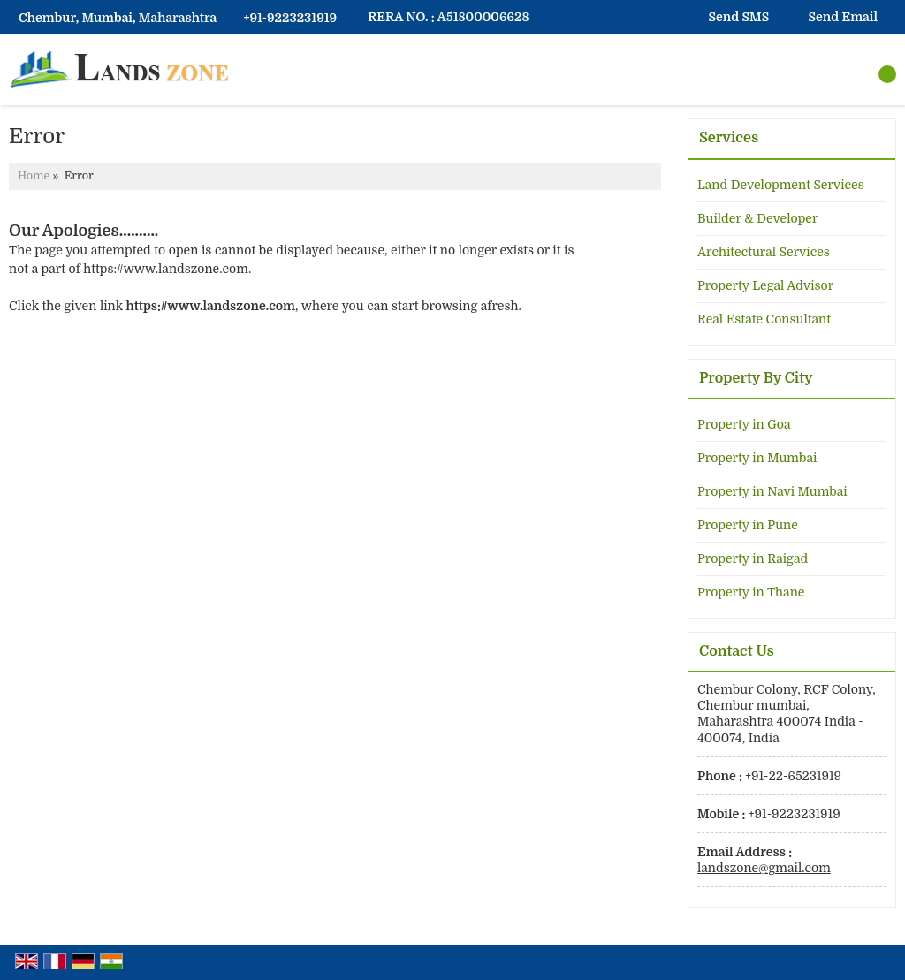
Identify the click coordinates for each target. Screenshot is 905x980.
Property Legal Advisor (765, 285)
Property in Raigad (752, 558)
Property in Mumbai (757, 458)
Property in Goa (744, 424)
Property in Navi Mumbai (772, 491)
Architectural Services (763, 252)
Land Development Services (780, 185)
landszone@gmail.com (764, 868)
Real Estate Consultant (764, 319)
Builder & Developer (757, 218)
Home (33, 176)
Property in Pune (747, 525)
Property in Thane (750, 592)
